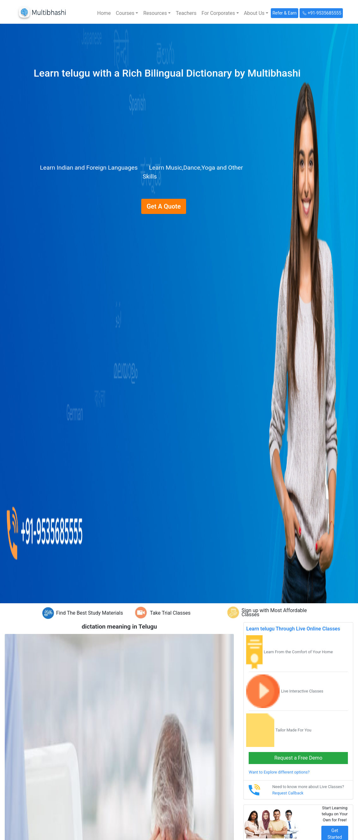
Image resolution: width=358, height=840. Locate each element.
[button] (127, 13)
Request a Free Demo (298, 758)
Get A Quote (164, 206)
